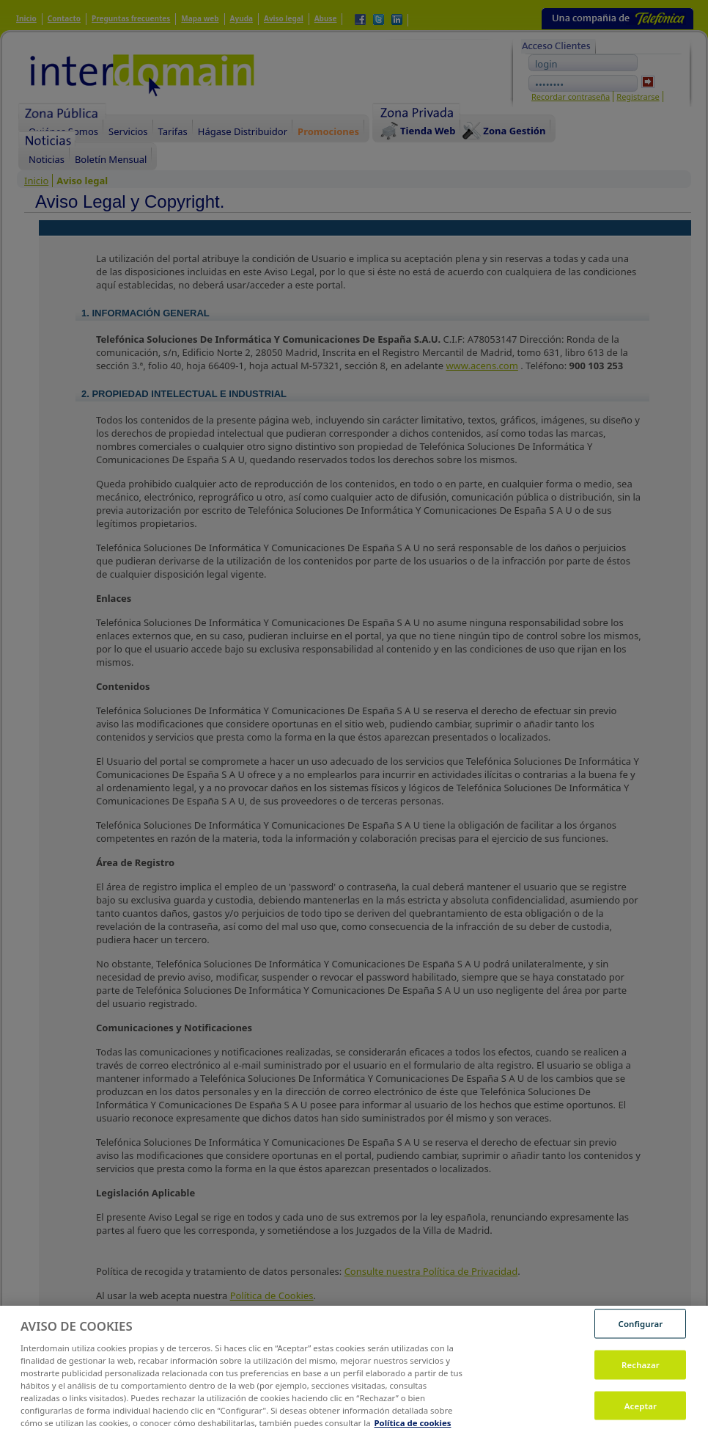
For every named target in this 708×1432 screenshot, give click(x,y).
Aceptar (640, 1416)
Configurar (641, 1335)
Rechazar (641, 1376)
